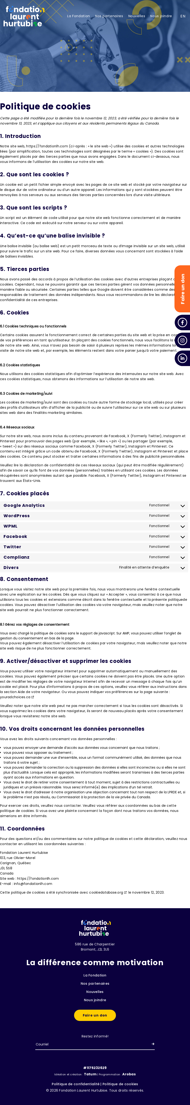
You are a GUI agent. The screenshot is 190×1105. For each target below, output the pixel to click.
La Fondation (78, 16)
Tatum (90, 1074)
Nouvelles (136, 16)
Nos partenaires (109, 16)
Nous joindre (161, 16)
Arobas (129, 1074)
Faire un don (95, 1015)
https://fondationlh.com (47, 146)
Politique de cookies (120, 1084)
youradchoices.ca (15, 697)
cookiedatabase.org (106, 892)
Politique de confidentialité (75, 1084)
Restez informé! (95, 1036)
